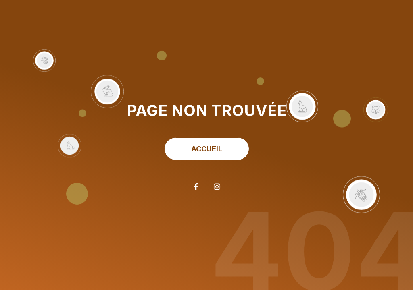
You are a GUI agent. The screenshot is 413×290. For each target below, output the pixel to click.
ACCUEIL (206, 149)
